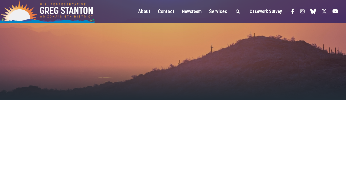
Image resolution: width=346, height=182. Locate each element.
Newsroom (191, 11)
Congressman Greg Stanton (59, 11)
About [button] (144, 11)
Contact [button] (166, 11)
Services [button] (218, 11)
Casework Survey (266, 11)
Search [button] (238, 11)
